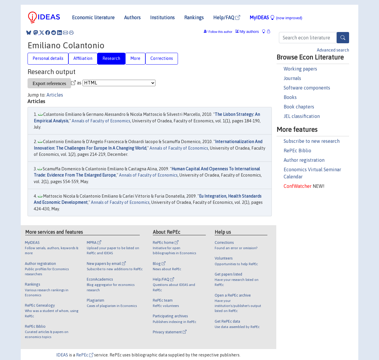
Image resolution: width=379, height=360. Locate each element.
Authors (132, 17)
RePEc (84, 355)
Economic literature (93, 17)
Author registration (304, 160)
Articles (54, 94)
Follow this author (220, 31)
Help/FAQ (226, 17)
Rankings (194, 17)
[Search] (343, 37)
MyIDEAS (276, 17)
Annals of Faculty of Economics (101, 121)
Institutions (162, 17)
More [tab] (135, 58)
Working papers (300, 68)
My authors (247, 31)
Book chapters (299, 106)
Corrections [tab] (161, 58)
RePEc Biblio (297, 150)
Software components (307, 87)
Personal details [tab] (48, 58)
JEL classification (302, 116)
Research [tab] (111, 58)
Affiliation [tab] (82, 58)
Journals (292, 78)
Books (290, 97)
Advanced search (333, 50)
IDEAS (62, 355)
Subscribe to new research (312, 141)
